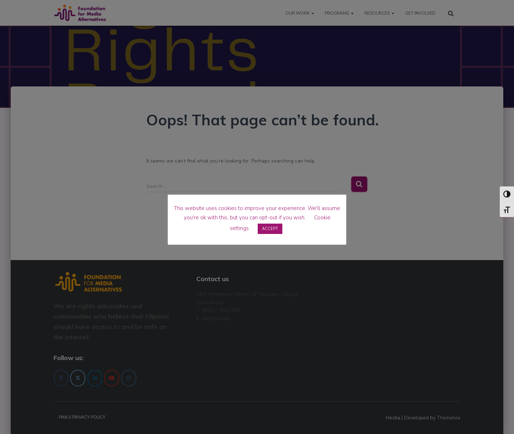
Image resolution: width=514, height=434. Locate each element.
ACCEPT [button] (270, 228)
